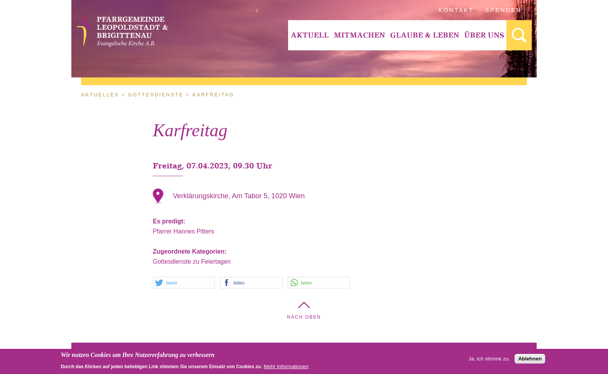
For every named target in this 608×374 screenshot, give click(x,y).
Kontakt (456, 10)
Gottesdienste (155, 95)
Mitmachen (359, 35)
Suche (519, 35)
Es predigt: (170, 221)
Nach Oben (304, 317)
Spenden (503, 10)
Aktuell (310, 35)
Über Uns (484, 35)
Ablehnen (530, 360)
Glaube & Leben (424, 35)
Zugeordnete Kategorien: (190, 251)
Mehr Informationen (286, 368)
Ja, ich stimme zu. (489, 360)
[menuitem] (309, 35)
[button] (183, 283)
